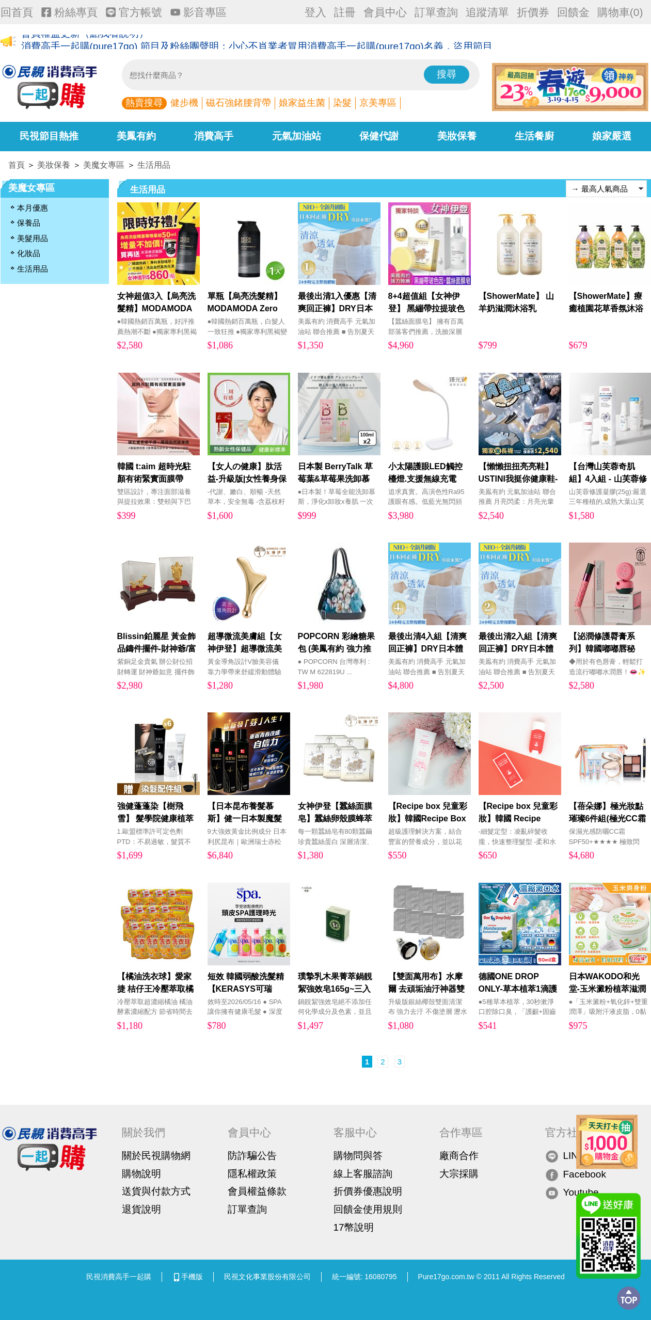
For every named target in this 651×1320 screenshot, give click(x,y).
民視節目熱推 (49, 136)
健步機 (184, 103)
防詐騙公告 (252, 1155)
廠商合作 (459, 1155)
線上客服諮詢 (363, 1173)
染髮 (342, 103)
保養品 (28, 222)
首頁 (16, 165)
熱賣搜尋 (144, 103)
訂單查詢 (436, 12)
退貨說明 (141, 1209)
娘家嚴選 (611, 136)
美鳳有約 (136, 136)
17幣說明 (354, 1227)
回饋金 (573, 12)
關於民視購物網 (156, 1155)
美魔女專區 (103, 165)
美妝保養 (457, 136)
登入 (315, 12)
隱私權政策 (252, 1173)
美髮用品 (32, 238)
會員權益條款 (257, 1191)
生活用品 (153, 165)
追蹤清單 (487, 12)
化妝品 (28, 253)
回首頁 (17, 12)
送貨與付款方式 (156, 1191)
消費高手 (213, 136)
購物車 (620, 12)
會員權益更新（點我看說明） (85, 42)
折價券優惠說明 (368, 1191)
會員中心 (385, 12)
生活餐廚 (534, 136)
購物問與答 (358, 1155)
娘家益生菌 (302, 103)
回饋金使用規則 (368, 1209)
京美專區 (377, 103)
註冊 (345, 12)
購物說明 (141, 1173)
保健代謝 (379, 136)
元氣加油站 (296, 136)
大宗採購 (459, 1173)
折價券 (533, 12)
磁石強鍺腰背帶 (238, 103)
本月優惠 (32, 207)
